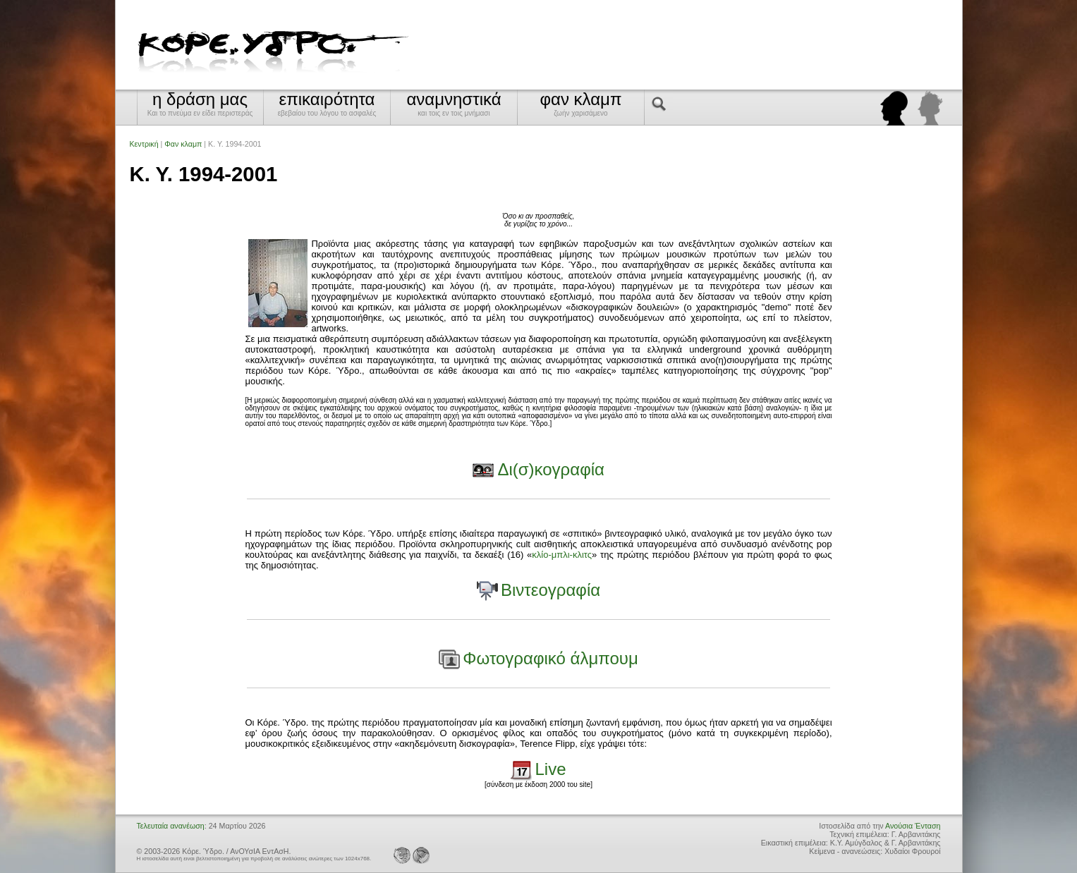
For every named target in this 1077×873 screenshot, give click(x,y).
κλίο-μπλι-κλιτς (562, 554)
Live (550, 769)
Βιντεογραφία (550, 589)
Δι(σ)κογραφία (550, 469)
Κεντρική (144, 144)
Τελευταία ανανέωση (171, 826)
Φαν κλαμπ (183, 144)
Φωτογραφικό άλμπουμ (550, 658)
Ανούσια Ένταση (912, 826)
